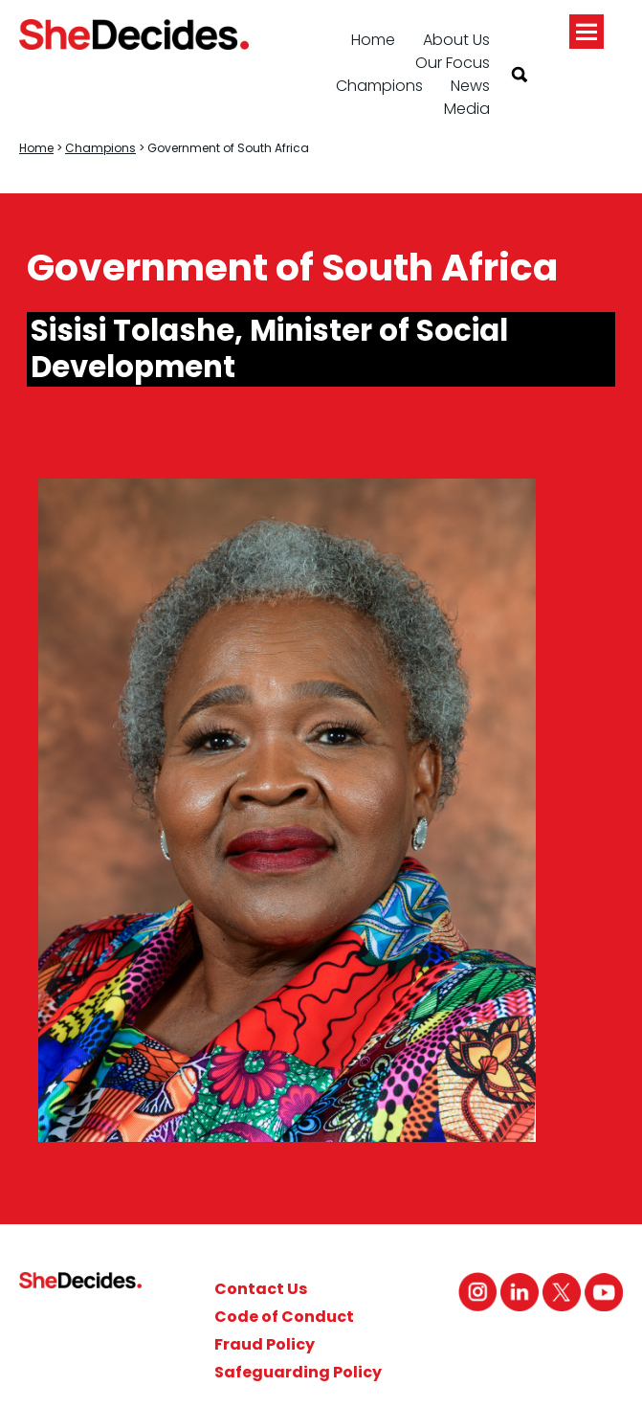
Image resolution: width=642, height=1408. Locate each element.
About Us (456, 40)
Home (373, 40)
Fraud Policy (264, 1344)
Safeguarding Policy (298, 1372)
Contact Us (260, 1289)
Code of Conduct (284, 1317)
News (470, 86)
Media (467, 109)
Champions (379, 86)
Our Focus (452, 63)
